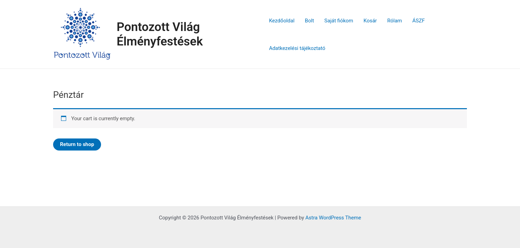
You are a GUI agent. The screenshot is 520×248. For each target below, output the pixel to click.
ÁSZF (418, 21)
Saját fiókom (338, 21)
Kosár (370, 21)
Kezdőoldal (281, 21)
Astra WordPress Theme (333, 218)
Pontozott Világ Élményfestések (160, 34)
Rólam (394, 21)
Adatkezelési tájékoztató (297, 48)
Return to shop (77, 144)
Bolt (309, 21)
